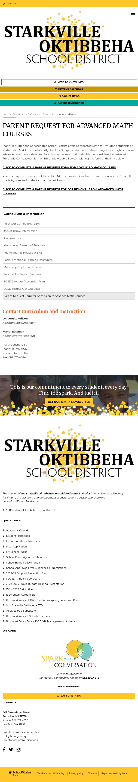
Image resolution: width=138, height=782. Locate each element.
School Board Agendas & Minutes (26, 557)
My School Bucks (16, 551)
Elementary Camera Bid (21, 594)
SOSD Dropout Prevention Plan (30, 282)
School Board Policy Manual (23, 562)
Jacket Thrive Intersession (20, 231)
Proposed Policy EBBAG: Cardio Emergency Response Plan (42, 600)
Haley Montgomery (14, 736)
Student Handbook (18, 535)
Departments (20, 114)
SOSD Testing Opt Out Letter (28, 289)
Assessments (12, 238)
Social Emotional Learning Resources (28, 259)
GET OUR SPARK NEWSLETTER (69, 402)
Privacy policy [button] (76, 773)
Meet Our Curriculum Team (22, 223)
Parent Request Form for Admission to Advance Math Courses (44, 296)
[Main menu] (132, 13)
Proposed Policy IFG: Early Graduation (29, 616)
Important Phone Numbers (23, 541)
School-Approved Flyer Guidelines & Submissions (36, 567)
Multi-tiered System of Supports (25, 245)
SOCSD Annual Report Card (23, 578)
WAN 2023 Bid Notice (19, 589)
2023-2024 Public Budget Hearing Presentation (35, 584)
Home (6, 114)
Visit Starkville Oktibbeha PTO (24, 605)
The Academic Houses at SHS (23, 252)
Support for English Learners (28, 275)
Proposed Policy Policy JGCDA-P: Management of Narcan (41, 621)
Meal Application (16, 546)
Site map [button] (92, 773)
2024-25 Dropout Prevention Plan (26, 573)
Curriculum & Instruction (43, 114)
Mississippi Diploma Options (22, 267)
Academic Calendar (18, 530)
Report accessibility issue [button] (115, 773)
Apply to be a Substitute (21, 610)
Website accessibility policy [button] (51, 773)
